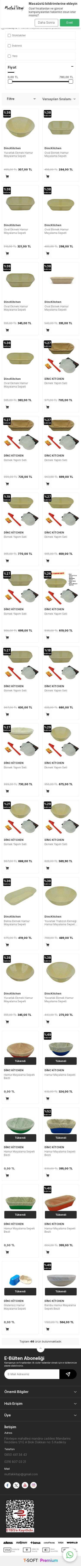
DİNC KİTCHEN (54, 378)
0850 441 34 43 (15, 1454)
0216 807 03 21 (15, 1461)
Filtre (21, 99)
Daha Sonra (46, 22)
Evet (70, 22)
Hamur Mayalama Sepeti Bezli (19, 1076)
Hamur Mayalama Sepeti (59, 1074)
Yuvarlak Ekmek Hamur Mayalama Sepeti (18, 154)
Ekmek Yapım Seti (55, 383)
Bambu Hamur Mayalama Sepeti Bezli (60, 1307)
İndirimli (15, 45)
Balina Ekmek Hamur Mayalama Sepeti (17, 922)
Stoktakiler (17, 35)
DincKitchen (12, 148)
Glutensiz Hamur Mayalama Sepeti (15, 1307)
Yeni (12, 56)
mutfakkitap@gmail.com (21, 1474)
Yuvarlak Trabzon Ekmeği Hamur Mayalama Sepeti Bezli (60, 922)
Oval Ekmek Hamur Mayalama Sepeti (56, 154)
